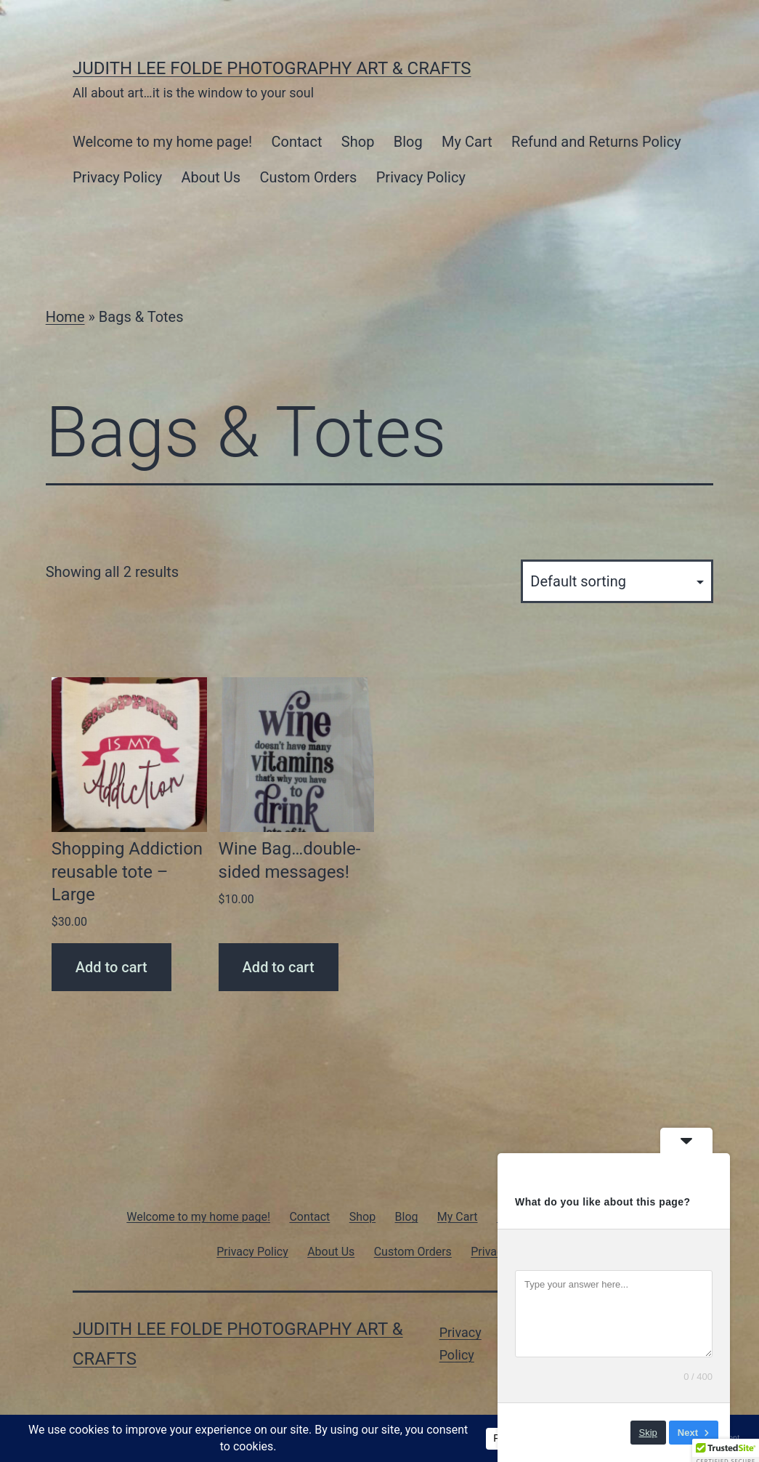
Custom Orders (308, 177)
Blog (408, 141)
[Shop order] (617, 581)
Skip (648, 1432)
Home (65, 317)
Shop (358, 141)
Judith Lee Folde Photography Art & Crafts (272, 68)
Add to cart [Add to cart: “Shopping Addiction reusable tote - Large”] (111, 967)
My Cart (467, 141)
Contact (297, 141)
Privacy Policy (117, 177)
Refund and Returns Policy (596, 141)
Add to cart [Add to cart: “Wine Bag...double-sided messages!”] (278, 967)
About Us (211, 177)
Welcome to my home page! (162, 141)
